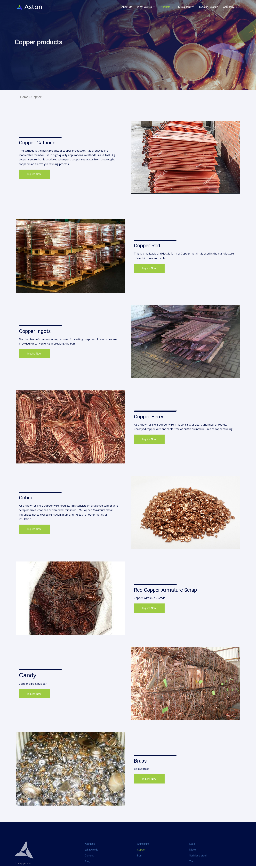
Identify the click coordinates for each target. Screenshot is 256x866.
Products (166, 7)
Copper (141, 862)
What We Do (146, 7)
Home (24, 97)
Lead (192, 856)
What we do (91, 862)
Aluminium (143, 856)
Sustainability (185, 7)
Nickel (192, 862)
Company (230, 7)
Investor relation (208, 7)
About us (126, 7)
